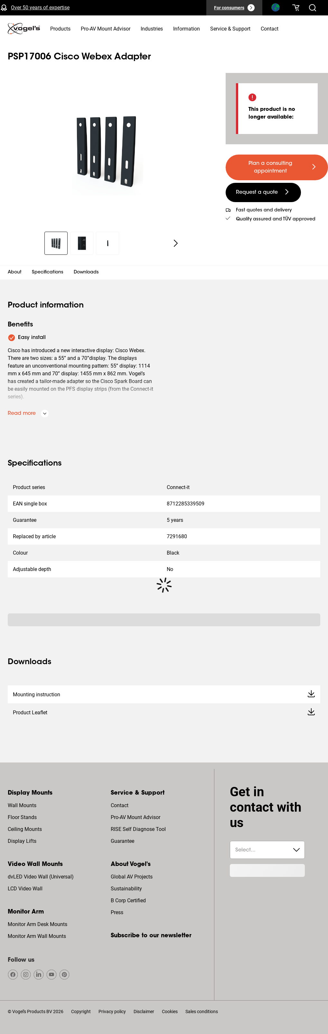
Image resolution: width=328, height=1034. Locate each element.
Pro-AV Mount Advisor (135, 817)
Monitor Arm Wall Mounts (37, 936)
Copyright (81, 1011)
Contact (119, 805)
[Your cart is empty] (296, 7)
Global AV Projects (132, 877)
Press (117, 912)
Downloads (86, 272)
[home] (24, 28)
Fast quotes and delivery (264, 210)
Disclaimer (144, 1011)
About (15, 272)
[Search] (275, 9)
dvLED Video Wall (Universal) (41, 877)
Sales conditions (201, 1011)
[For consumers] (234, 7)
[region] (107, 148)
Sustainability (126, 889)
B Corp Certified (128, 900)
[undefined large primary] (277, 167)
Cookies (170, 1011)
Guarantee (122, 841)
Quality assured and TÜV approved (275, 219)
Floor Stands (22, 817)
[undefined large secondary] (263, 192)
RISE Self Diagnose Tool (138, 829)
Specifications (47, 272)
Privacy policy (112, 1011)
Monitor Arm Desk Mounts (37, 924)
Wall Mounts (22, 805)
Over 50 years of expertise (40, 7)
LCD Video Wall (25, 889)
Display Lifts (22, 841)
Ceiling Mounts (25, 829)
